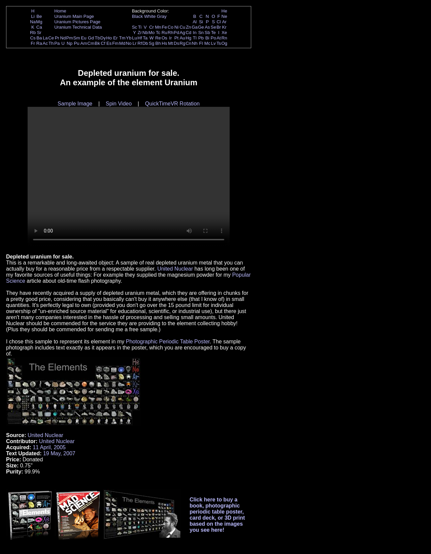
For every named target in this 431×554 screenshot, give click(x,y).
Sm (76, 37)
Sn (201, 32)
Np (69, 43)
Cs (32, 37)
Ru (164, 32)
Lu (134, 37)
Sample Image (75, 103)
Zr (140, 32)
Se (213, 27)
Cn (188, 43)
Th (51, 43)
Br (219, 27)
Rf (139, 43)
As (207, 27)
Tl (195, 37)
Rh (170, 32)
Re (158, 37)
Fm (115, 43)
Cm (91, 43)
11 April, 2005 (49, 447)
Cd (188, 32)
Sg (151, 43)
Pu (76, 43)
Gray (162, 16)
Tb (97, 37)
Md (122, 43)
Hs (164, 43)
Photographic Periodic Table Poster (168, 341)
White (150, 16)
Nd (63, 37)
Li (32, 16)
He (224, 10)
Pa (57, 43)
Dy (103, 37)
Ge (201, 27)
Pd (176, 32)
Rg (182, 43)
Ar (224, 21)
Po (213, 37)
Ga (195, 27)
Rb (33, 32)
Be (39, 16)
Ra (39, 43)
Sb (207, 32)
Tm (122, 37)
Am (83, 43)
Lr (135, 43)
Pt (176, 37)
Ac (45, 43)
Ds (176, 43)
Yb (128, 37)
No (129, 43)
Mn (158, 27)
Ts (219, 43)
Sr (39, 32)
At (219, 37)
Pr (57, 37)
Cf (103, 43)
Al (195, 21)
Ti (140, 27)
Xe (224, 32)
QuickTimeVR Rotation (172, 103)
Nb (145, 32)
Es (109, 43)
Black (137, 16)
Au (182, 37)
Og (224, 43)
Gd (91, 37)
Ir (170, 37)
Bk (97, 43)
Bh (158, 43)
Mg (39, 21)
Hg (188, 37)
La (45, 37)
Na (33, 21)
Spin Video (119, 103)
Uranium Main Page (74, 16)
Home (60, 10)
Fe (164, 27)
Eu (83, 37)
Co (170, 27)
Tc (158, 32)
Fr (33, 43)
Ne (224, 16)
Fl (201, 43)
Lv (213, 43)
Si (201, 21)
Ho (109, 37)
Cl (219, 21)
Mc (207, 43)
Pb (201, 37)
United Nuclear (175, 269)
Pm (69, 37)
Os (164, 37)
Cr (151, 27)
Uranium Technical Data (78, 27)
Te (213, 32)
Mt (170, 43)
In (195, 32)
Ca (39, 27)
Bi (207, 37)
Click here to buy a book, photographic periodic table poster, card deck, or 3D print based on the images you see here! (217, 515)
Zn (188, 27)
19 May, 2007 (59, 453)
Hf (139, 37)
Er (115, 37)
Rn (224, 37)
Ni (176, 27)
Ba (39, 37)
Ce (51, 37)
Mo (151, 32)
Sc (134, 27)
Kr (224, 27)
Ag (182, 32)
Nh (195, 43)
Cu (182, 27)
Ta (145, 37)
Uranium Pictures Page (77, 21)
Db (145, 43)
